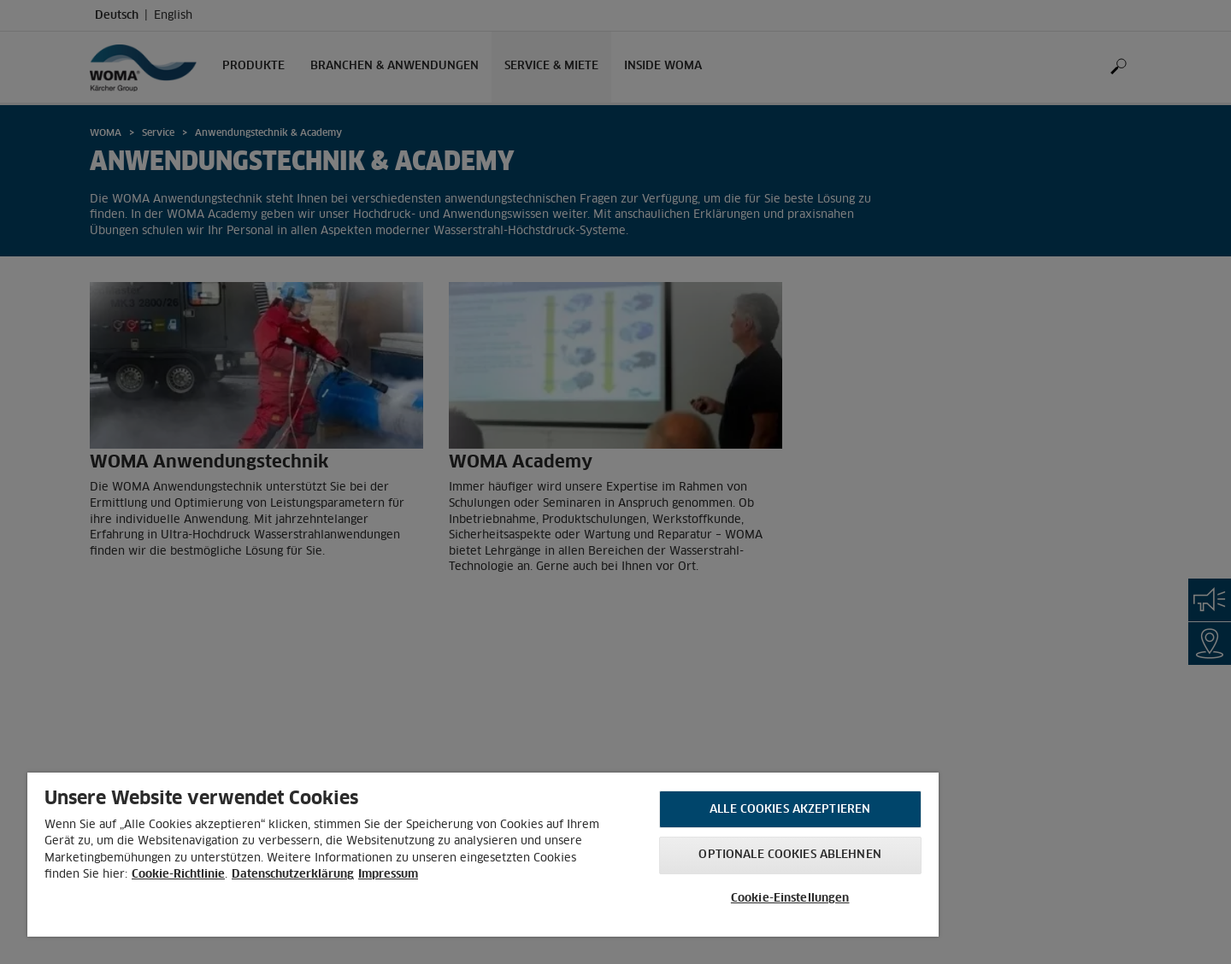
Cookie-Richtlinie (178, 874)
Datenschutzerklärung (293, 874)
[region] (483, 855)
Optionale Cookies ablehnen (789, 855)
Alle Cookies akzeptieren (790, 809)
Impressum (388, 874)
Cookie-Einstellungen (790, 898)
